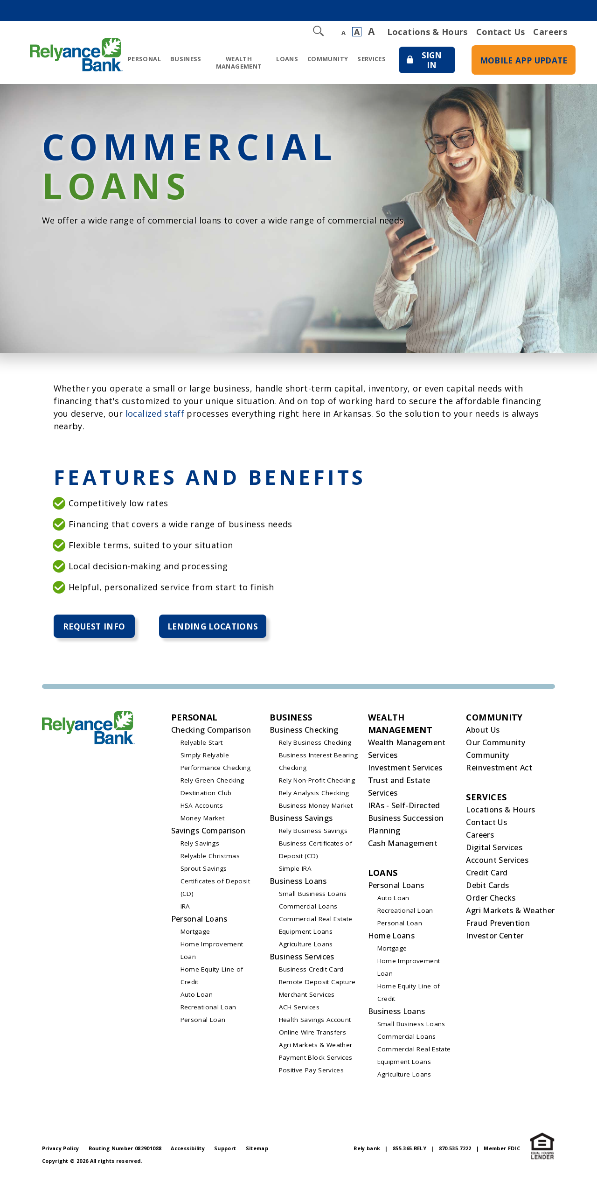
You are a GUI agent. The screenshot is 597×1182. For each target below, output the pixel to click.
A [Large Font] (371, 31)
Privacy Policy (60, 1149)
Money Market (202, 819)
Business (185, 59)
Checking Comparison (211, 731)
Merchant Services (307, 995)
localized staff (154, 413)
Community (319, 59)
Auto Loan (196, 995)
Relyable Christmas (210, 857)
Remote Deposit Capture (317, 983)
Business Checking (304, 731)
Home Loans (391, 936)
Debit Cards (487, 886)
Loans (279, 59)
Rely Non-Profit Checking (317, 781)
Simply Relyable (204, 756)
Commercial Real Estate (316, 920)
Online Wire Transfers (313, 1033)
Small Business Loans (313, 894)
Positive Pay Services (311, 1071)
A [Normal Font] (357, 31)
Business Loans (298, 882)
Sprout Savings (203, 869)
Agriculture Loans (306, 945)
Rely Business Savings (313, 831)
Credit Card (486, 873)
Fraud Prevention (498, 924)
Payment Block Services (316, 1058)
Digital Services (494, 848)
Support (225, 1149)
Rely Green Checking (212, 781)
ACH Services (299, 1008)
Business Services (302, 957)
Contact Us (500, 31)
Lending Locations (217, 626)
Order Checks (490, 899)
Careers (550, 31)
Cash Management (402, 844)
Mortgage (195, 932)
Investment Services (405, 768)
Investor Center (494, 936)
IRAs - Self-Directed (404, 806)
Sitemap (257, 1149)
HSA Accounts (201, 806)
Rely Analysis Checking (314, 794)
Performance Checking (215, 768)
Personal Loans (199, 920)
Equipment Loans (306, 932)
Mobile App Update (520, 65)
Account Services (497, 861)
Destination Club (206, 794)
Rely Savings (199, 844)
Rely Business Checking (315, 743)
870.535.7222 (455, 1149)
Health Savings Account (315, 1020)
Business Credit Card (311, 970)
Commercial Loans (308, 907)
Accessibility (188, 1149)
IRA (185, 907)
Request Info (95, 626)
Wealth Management (235, 62)
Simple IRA (295, 869)
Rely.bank (367, 1149)
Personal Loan (203, 1020)
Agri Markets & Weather (316, 1046)
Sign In (424, 67)
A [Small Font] (343, 32)
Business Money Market (316, 806)
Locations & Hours (427, 31)
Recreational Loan (208, 1008)
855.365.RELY (409, 1149)
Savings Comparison (208, 831)
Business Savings (301, 819)
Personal (144, 59)
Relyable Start (201, 743)
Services (363, 59)
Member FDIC (502, 1149)
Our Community (495, 743)
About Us (483, 731)
